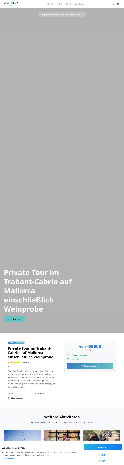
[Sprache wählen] (118, 4)
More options (102, 461)
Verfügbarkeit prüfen (90, 366)
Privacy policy (8, 458)
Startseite (50, 4)
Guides (68, 4)
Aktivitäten (78, 4)
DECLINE (103, 455)
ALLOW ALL (103, 447)
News (60, 4)
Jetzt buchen (14, 319)
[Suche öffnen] (113, 4)
